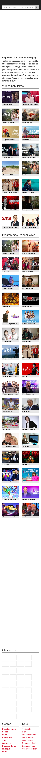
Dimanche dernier (30, 743)
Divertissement (9, 729)
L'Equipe (13, 703)
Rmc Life (5, 683)
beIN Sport (28, 696)
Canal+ (28, 657)
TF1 (5, 657)
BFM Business (5, 696)
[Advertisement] (20, 32)
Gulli (20, 703)
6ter (13, 677)
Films (4, 735)
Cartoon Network (5, 709)
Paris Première (20, 683)
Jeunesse (6, 743)
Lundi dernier (28, 740)
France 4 (20, 670)
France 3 (20, 657)
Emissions (7, 737)
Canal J (28, 703)
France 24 (20, 696)
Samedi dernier (29, 746)
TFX (13, 670)
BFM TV (28, 690)
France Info (13, 690)
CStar (28, 670)
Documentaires (9, 746)
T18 (28, 683)
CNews (20, 690)
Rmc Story (28, 677)
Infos (4, 752)
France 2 (13, 657)
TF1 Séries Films (5, 677)
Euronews (13, 696)
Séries (5, 732)
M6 (13, 664)
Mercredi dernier (29, 735)
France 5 (5, 664)
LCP (5, 716)
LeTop (28, 709)
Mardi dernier (28, 737)
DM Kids (20, 709)
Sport (4, 740)
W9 (28, 664)
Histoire (20, 716)
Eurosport (5, 703)
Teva (13, 683)
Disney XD (13, 709)
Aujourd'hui (27, 729)
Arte (20, 664)
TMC (5, 670)
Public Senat (13, 716)
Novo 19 (5, 690)
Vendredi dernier (29, 749)
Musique (6, 749)
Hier (24, 732)
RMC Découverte (20, 677)
